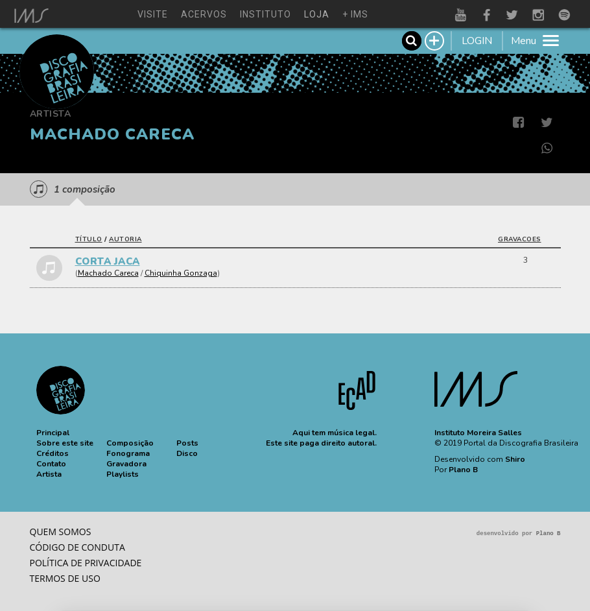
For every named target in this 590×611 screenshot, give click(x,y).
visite (152, 14)
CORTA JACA (107, 261)
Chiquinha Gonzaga (181, 273)
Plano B (463, 469)
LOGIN (477, 41)
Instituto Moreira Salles (478, 432)
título (88, 239)
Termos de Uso (65, 578)
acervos (204, 14)
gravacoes (519, 239)
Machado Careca (108, 273)
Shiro (515, 459)
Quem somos (60, 531)
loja (316, 14)
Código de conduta (77, 547)
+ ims (355, 14)
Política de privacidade (86, 563)
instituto (265, 14)
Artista (50, 114)
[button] (52, 432)
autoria (125, 239)
